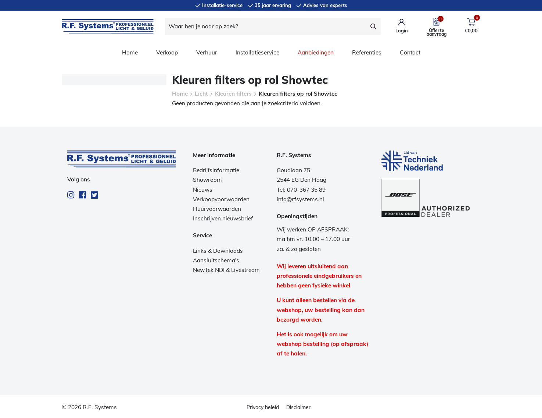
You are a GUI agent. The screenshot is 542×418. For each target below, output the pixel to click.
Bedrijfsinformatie (216, 170)
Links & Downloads (218, 250)
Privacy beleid (263, 407)
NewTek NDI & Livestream (226, 269)
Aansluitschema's (216, 260)
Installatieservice (257, 52)
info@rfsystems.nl (300, 199)
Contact (410, 52)
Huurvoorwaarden (217, 208)
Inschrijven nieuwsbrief (223, 218)
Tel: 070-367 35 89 (301, 189)
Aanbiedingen (316, 52)
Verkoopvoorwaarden (221, 199)
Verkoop (167, 52)
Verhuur (206, 52)
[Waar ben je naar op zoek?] (266, 26)
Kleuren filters (233, 93)
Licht (201, 93)
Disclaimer (298, 407)
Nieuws (202, 189)
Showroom (207, 179)
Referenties (366, 52)
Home (130, 52)
